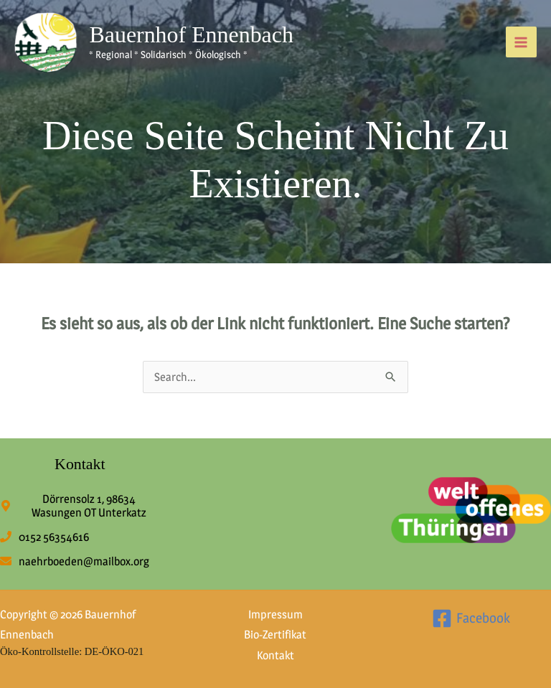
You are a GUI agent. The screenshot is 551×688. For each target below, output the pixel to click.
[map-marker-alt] (80, 505)
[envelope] (74, 561)
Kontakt (275, 655)
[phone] (44, 537)
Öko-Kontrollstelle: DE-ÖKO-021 (71, 651)
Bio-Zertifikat (275, 634)
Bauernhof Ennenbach (191, 34)
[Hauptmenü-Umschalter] (521, 42)
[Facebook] (471, 618)
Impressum (275, 614)
